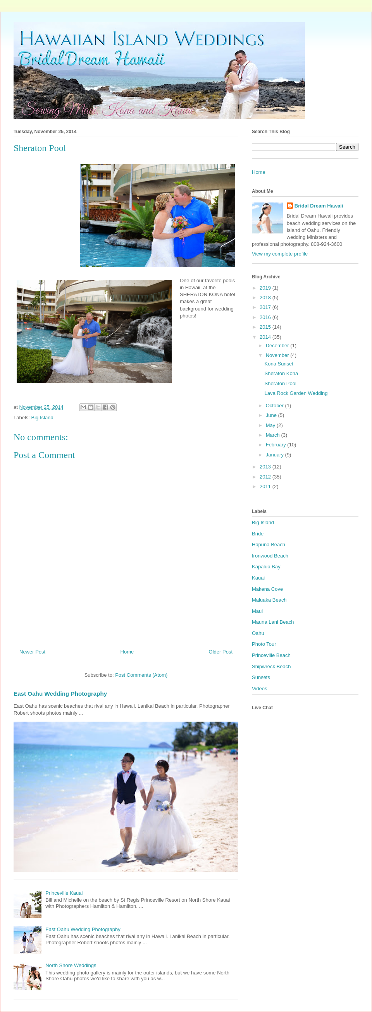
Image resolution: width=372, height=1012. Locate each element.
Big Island (42, 417)
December (278, 345)
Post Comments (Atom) (141, 675)
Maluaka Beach (269, 600)
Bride (258, 534)
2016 (266, 317)
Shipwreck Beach (271, 666)
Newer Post (32, 652)
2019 (266, 288)
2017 (266, 307)
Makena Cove (267, 589)
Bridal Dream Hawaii (318, 206)
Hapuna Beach (268, 544)
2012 (266, 477)
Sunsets (261, 677)
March (273, 435)
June (272, 415)
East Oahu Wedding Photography (60, 693)
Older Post (220, 652)
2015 (266, 327)
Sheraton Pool (280, 383)
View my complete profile (280, 254)
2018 (266, 297)
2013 (266, 467)
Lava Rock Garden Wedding (295, 393)
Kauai (258, 578)
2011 (266, 486)
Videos (259, 688)
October (275, 405)
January (275, 455)
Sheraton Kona (281, 373)
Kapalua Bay (266, 566)
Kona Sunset (278, 364)
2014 (266, 337)
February (277, 445)
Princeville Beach (271, 655)
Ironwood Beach (270, 556)
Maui (257, 611)
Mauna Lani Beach (273, 622)
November (278, 355)
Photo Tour (264, 644)
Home (127, 652)
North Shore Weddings (70, 965)
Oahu (258, 633)
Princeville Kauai (64, 893)
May (271, 425)
